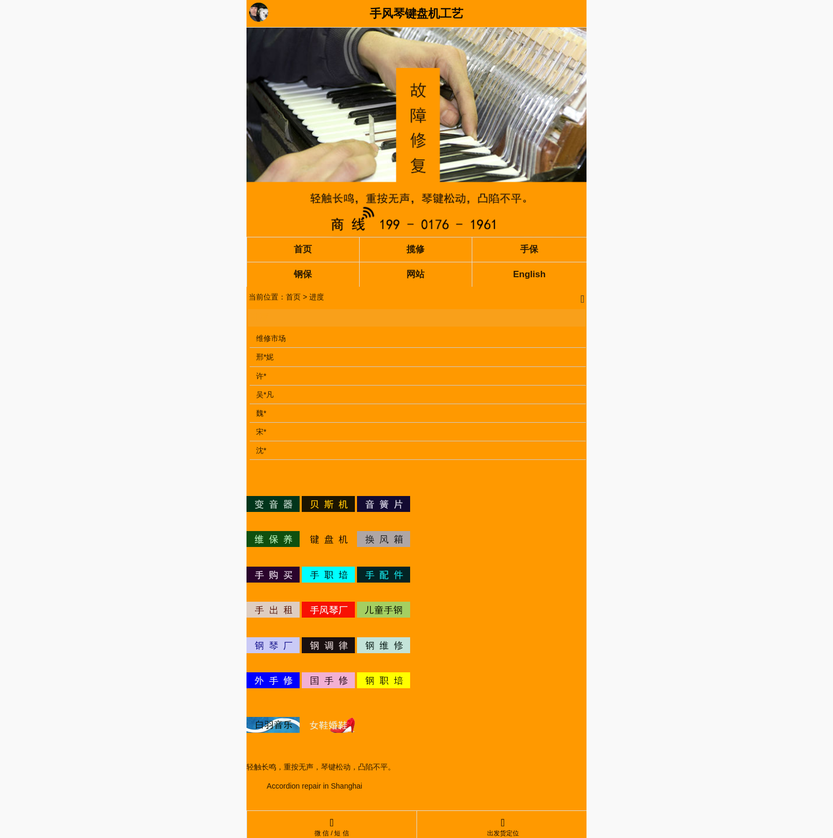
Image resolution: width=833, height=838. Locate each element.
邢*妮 (265, 357)
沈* (261, 450)
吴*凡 (265, 394)
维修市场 (271, 338)
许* (261, 376)
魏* (261, 413)
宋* (261, 431)
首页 (293, 297)
